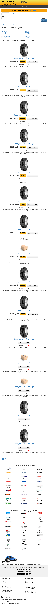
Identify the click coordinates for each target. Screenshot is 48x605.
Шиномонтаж (28, 579)
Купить (22, 61)
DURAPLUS (27, 37)
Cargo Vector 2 (5, 37)
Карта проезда (5, 582)
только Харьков (44, 18)
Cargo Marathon (5, 33)
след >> (8, 458)
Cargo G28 (4, 31)
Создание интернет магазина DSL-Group (10, 603)
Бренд (3, 16)
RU (2, 593)
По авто (20, 13)
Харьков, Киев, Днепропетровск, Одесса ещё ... (12, 601)
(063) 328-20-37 (5, 5)
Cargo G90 (4, 32)
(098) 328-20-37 (5, 4)
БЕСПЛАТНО (33, 10)
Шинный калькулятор (29, 588)
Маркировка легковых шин (30, 586)
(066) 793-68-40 (12, 4)
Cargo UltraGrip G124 (6, 36)
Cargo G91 (27, 32)
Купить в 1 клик (32, 61)
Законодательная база (29, 582)
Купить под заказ (24, 342)
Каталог (24, 6)
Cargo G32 (27, 31)
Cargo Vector (27, 36)
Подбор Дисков (13, 13)
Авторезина (9, 1)
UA (5, 593)
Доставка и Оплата (29, 581)
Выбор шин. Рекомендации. (30, 587)
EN (3, 593)
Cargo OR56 (27, 33)
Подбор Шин (5, 13)
